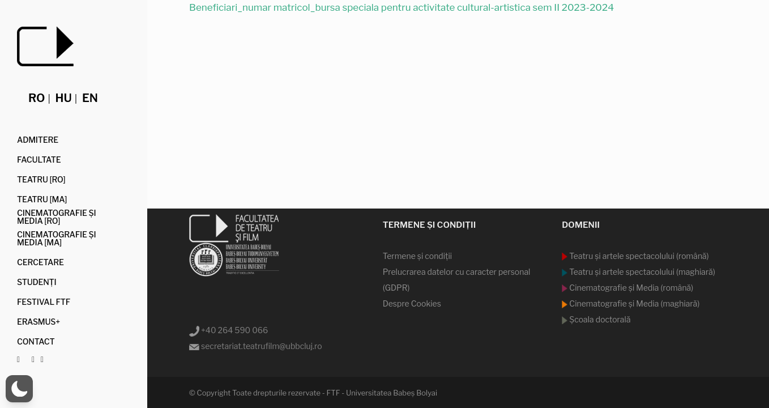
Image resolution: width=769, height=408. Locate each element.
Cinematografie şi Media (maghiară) (633, 303)
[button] (19, 388)
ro (36, 98)
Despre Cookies (412, 303)
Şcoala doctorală (598, 319)
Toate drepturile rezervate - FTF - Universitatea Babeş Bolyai (334, 392)
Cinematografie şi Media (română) (630, 287)
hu (63, 98)
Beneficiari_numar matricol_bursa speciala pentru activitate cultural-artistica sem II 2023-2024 (401, 7)
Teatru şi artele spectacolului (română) (638, 256)
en (90, 98)
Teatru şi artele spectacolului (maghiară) (641, 272)
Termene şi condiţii (417, 256)
